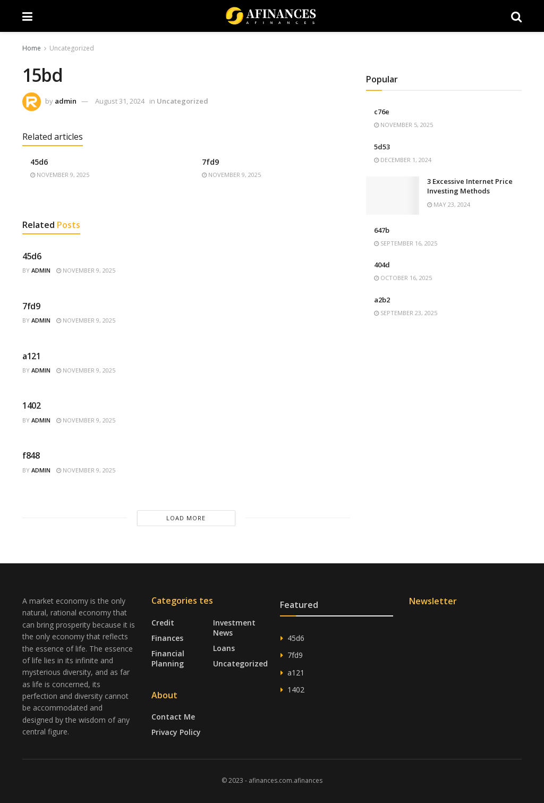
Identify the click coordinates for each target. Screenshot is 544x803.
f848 (31, 455)
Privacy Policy (176, 732)
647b (381, 230)
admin (65, 101)
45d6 (39, 162)
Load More (186, 518)
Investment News (234, 628)
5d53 (382, 146)
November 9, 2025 (59, 175)
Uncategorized (71, 48)
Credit (162, 623)
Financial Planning (167, 658)
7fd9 (210, 162)
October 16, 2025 (403, 278)
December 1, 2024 (402, 160)
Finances (167, 638)
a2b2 (382, 300)
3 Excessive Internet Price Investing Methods (470, 186)
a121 (31, 356)
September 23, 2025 (405, 313)
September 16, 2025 (405, 243)
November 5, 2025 (403, 125)
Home (31, 48)
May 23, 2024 (448, 204)
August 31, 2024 (119, 101)
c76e (381, 111)
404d (382, 264)
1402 (31, 405)
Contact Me (173, 717)
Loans (224, 648)
